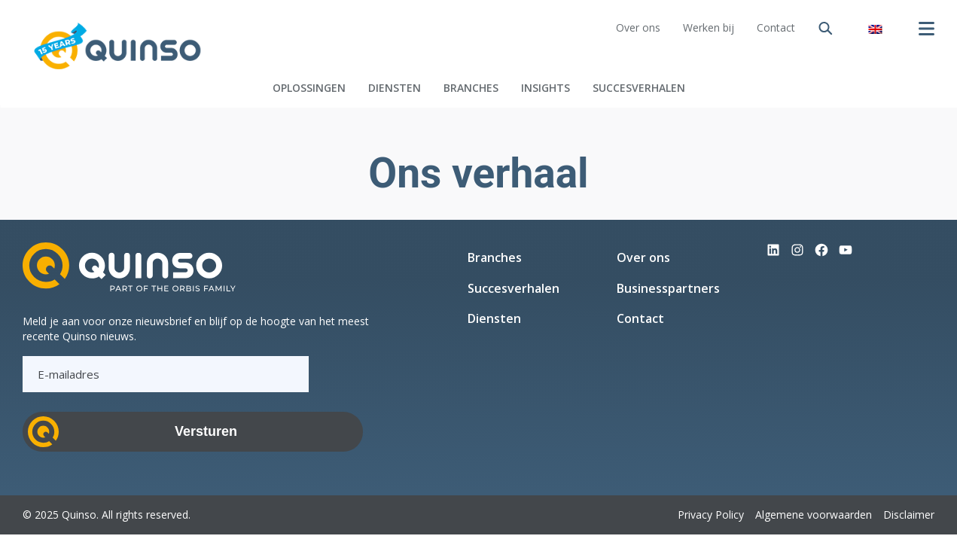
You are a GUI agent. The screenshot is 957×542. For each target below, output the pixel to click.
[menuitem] (875, 28)
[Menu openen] (926, 28)
